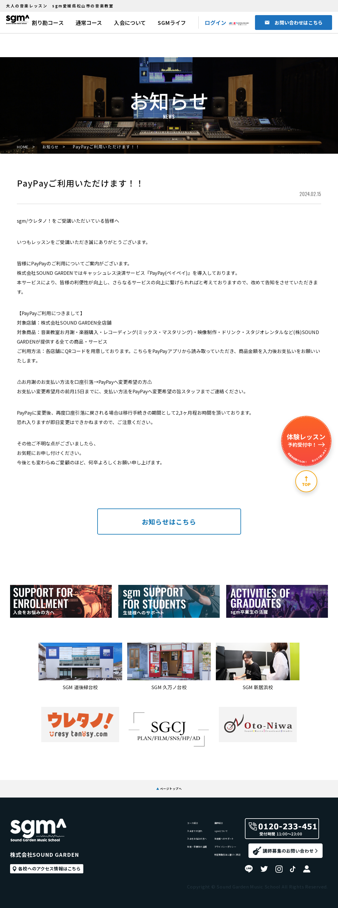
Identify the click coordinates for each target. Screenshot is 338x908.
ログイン (215, 22)
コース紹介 (151, 818)
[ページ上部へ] (306, 481)
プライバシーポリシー (213, 854)
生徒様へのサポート (211, 842)
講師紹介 (199, 818)
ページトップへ (169, 784)
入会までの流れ (156, 830)
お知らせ (56, 147)
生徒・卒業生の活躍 (161, 854)
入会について (130, 22)
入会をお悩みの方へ (161, 842)
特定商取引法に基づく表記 (218, 866)
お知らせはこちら (169, 521)
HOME (24, 147)
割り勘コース (48, 22)
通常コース (89, 22)
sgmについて (204, 830)
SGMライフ (172, 22)
